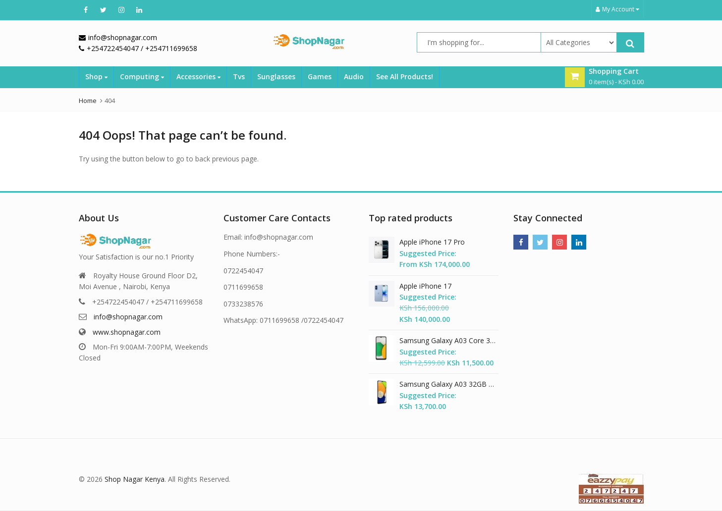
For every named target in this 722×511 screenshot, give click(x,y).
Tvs (239, 76)
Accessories (198, 76)
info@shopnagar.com (128, 316)
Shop (96, 76)
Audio (354, 76)
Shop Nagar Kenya (135, 479)
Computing (142, 76)
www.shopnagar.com (127, 332)
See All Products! (404, 76)
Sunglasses (276, 76)
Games (320, 76)
